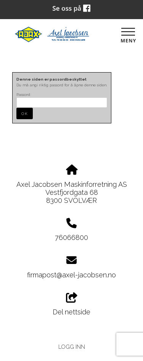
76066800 (71, 237)
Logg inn (71, 346)
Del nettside (71, 304)
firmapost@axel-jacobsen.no (71, 275)
